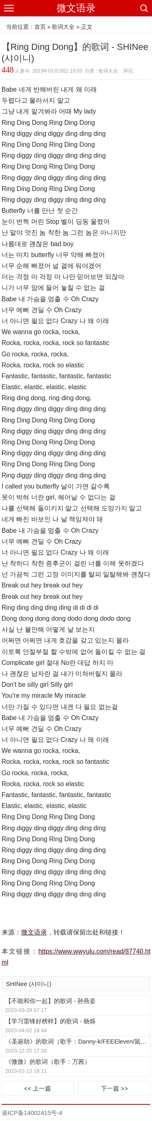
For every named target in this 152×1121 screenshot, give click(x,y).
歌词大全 (63, 27)
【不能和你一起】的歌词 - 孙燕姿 (50, 1000)
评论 (128, 71)
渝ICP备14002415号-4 (32, 1112)
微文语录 (76, 7)
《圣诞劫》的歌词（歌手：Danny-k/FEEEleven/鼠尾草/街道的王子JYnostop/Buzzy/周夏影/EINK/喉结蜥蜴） (77, 1041)
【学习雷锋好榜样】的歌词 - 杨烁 (50, 1021)
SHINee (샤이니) (28, 983)
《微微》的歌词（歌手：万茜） (47, 1061)
